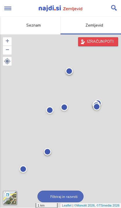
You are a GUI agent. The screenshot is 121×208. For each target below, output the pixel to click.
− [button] (7, 50)
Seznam (30, 25)
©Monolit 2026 (84, 205)
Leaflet (67, 205)
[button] (7, 61)
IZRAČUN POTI (100, 41)
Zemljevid (91, 25)
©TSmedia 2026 (108, 205)
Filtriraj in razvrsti (61, 196)
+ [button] (7, 41)
